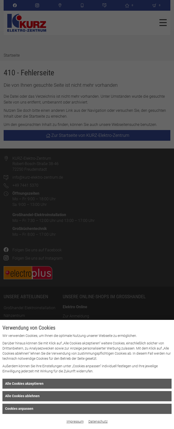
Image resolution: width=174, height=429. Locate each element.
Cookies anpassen (19, 409)
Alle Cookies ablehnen (22, 396)
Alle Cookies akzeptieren (24, 383)
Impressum (75, 421)
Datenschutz (98, 421)
